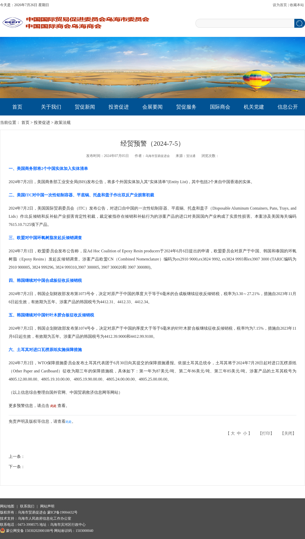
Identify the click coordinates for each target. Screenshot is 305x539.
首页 (17, 107)
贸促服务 (186, 107)
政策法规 (62, 122)
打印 (266, 433)
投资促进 (119, 107)
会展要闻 (152, 107)
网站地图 (7, 506)
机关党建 (254, 107)
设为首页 (280, 5)
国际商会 (220, 107)
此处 (69, 422)
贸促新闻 (85, 107)
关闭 (288, 433)
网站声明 (47, 506)
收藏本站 (297, 5)
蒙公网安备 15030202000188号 (26, 531)
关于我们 (51, 107)
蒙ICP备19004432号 (62, 512)
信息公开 (288, 107)
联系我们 (27, 506)
